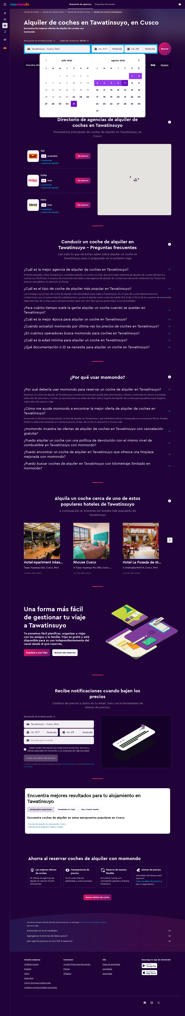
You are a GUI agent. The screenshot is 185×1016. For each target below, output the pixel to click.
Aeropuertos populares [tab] (41, 809)
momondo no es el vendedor (99, 930)
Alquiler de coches (31, 12)
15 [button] (60, 90)
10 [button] (74, 83)
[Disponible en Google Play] (149, 965)
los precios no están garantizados (93, 922)
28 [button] (53, 104)
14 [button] (53, 90)
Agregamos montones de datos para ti (99, 936)
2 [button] (67, 76)
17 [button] (74, 90)
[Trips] (5, 40)
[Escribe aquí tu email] (62, 740)
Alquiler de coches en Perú (53, 12)
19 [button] (88, 90)
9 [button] (67, 83)
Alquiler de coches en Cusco (78, 12)
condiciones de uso (69, 764)
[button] (5, 4)
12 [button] (88, 83)
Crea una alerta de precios (148, 881)
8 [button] (60, 83)
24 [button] (74, 97)
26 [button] (87, 97)
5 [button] (87, 76)
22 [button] (60, 97)
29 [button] (60, 104)
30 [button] (67, 104)
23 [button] (67, 97)
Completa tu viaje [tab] (66, 809)
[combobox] (40, 40)
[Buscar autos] (5, 25)
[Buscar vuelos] (5, 13)
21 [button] (53, 97)
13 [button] (46, 90)
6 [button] (46, 83)
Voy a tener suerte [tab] (90, 809)
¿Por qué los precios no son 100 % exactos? (99, 941)
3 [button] (74, 76)
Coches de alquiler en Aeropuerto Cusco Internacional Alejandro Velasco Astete (47, 825)
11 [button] (81, 83)
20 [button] (46, 97)
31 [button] (74, 104)
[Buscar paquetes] (5, 31)
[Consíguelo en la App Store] (149, 972)
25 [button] (80, 97)
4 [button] (81, 76)
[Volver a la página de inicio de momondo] (19, 4)
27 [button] (46, 104)
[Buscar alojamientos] (5, 19)
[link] (83, 156)
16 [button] (67, 90)
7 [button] (53, 83)
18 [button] (81, 90)
